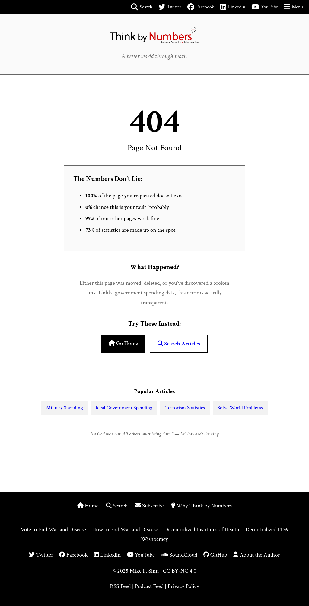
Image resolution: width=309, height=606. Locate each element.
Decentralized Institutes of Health (201, 529)
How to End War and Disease (125, 529)
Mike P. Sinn (144, 571)
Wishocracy (154, 539)
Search (117, 506)
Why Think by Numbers (201, 506)
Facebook (73, 555)
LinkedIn (107, 555)
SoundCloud (179, 555)
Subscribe (150, 506)
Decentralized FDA (266, 529)
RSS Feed (120, 586)
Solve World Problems (240, 407)
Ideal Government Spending (124, 407)
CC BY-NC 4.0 (179, 571)
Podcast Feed (149, 586)
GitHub (215, 555)
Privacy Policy (183, 586)
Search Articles (179, 343)
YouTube (141, 555)
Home (88, 506)
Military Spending (64, 407)
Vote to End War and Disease (53, 529)
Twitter (41, 555)
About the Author (256, 555)
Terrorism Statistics (185, 407)
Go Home (123, 343)
